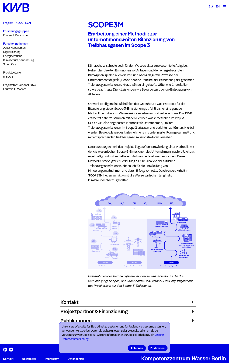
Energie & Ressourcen (16, 35)
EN (218, 6)
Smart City (9, 64)
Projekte (8, 23)
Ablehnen (137, 348)
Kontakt (8, 359)
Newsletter (29, 359)
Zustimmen (157, 348)
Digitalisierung (11, 52)
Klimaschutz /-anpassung (18, 60)
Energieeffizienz (12, 56)
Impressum (52, 359)
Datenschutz (76, 359)
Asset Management (14, 47)
